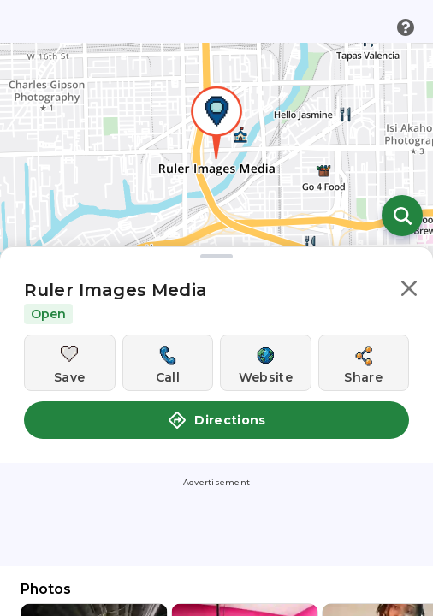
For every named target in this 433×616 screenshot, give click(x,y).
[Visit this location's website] (265, 363)
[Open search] (402, 215)
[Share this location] (364, 363)
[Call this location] (168, 363)
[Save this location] (70, 363)
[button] (409, 291)
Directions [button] (216, 420)
